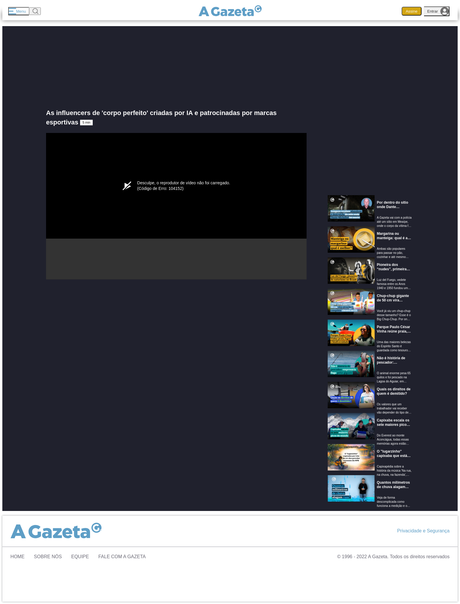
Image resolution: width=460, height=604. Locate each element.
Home (18, 556)
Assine (411, 11)
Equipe (80, 556)
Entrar (438, 11)
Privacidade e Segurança (423, 530)
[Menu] (18, 11)
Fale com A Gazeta (122, 556)
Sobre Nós (48, 556)
